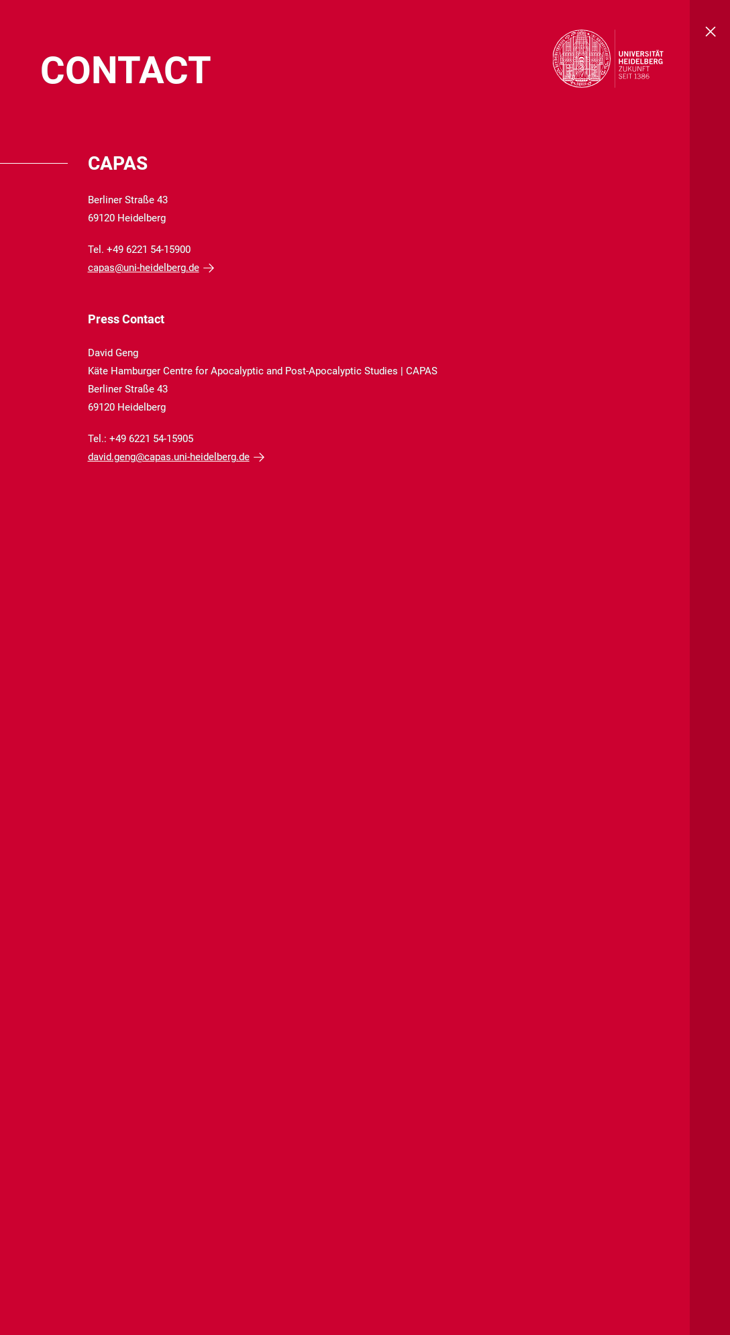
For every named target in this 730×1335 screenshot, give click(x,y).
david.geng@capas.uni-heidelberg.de (169, 457)
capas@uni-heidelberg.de (143, 268)
